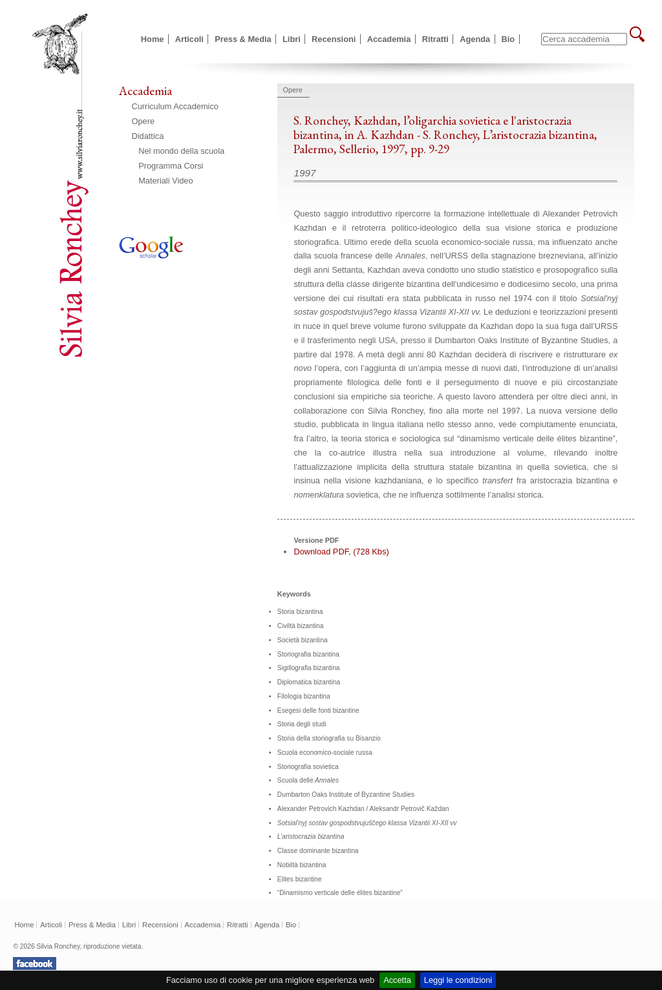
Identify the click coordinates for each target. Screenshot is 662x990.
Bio (508, 39)
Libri (292, 39)
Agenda (475, 39)
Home (152, 39)
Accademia (389, 39)
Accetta (397, 980)
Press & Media (243, 39)
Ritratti (435, 39)
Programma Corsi (170, 166)
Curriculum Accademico (175, 106)
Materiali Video (165, 180)
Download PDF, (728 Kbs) (341, 551)
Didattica (148, 136)
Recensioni (334, 39)
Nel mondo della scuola (181, 151)
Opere (143, 121)
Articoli (189, 39)
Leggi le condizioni (458, 980)
